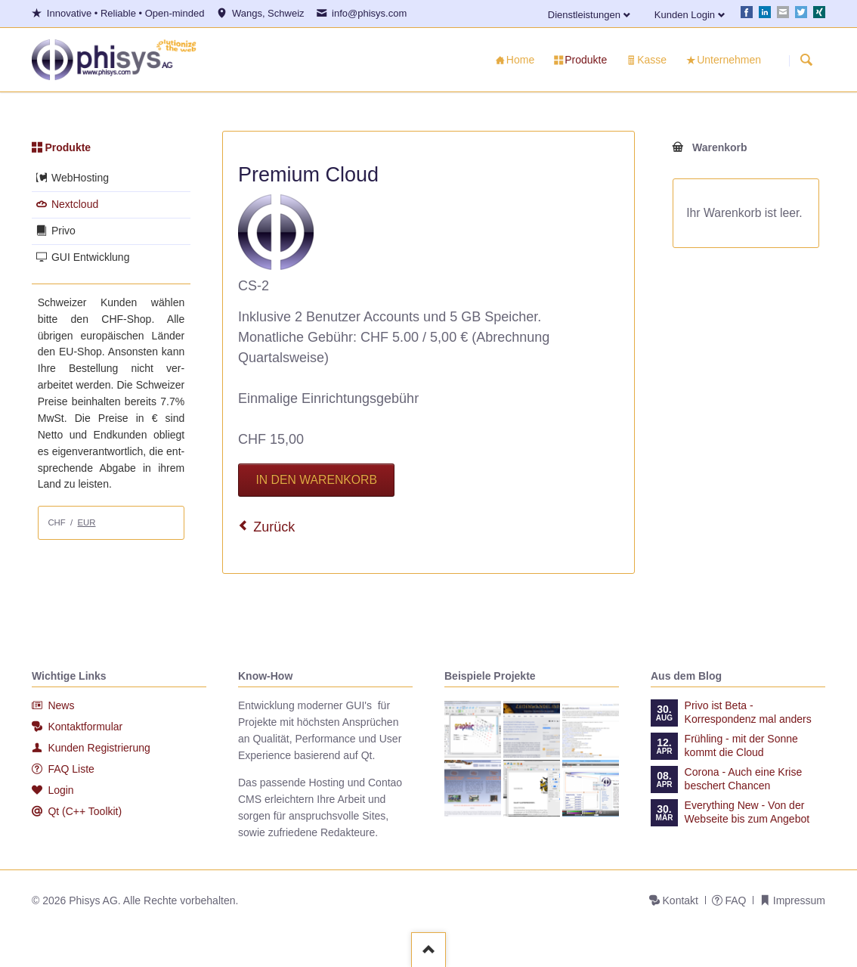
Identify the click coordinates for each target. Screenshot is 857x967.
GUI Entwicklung (90, 257)
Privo (63, 231)
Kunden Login (684, 14)
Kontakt (680, 900)
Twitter (801, 12)
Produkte (68, 147)
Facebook (747, 12)
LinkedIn (765, 12)
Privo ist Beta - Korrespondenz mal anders (748, 712)
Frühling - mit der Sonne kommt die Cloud (741, 745)
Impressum (799, 900)
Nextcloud (74, 204)
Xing (819, 12)
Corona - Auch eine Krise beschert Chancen (744, 779)
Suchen (806, 60)
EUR (87, 522)
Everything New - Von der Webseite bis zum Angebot (747, 812)
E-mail (783, 12)
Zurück (274, 527)
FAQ (735, 900)
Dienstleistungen (584, 14)
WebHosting (80, 178)
